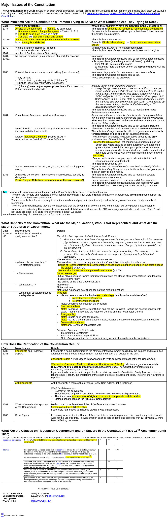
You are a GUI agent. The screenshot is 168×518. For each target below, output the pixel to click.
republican (7, 440)
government (16, 440)
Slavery (6, 450)
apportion (60, 450)
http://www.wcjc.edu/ (41, 501)
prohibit (58, 463)
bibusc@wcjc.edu (56, 496)
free (61, 454)
